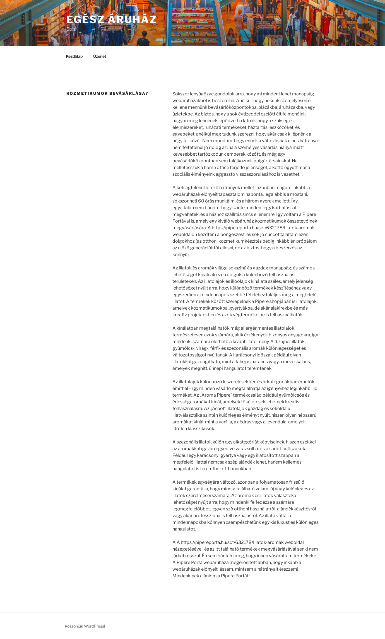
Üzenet (99, 56)
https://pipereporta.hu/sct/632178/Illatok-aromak (232, 542)
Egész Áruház (111, 19)
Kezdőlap (74, 56)
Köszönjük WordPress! (85, 626)
